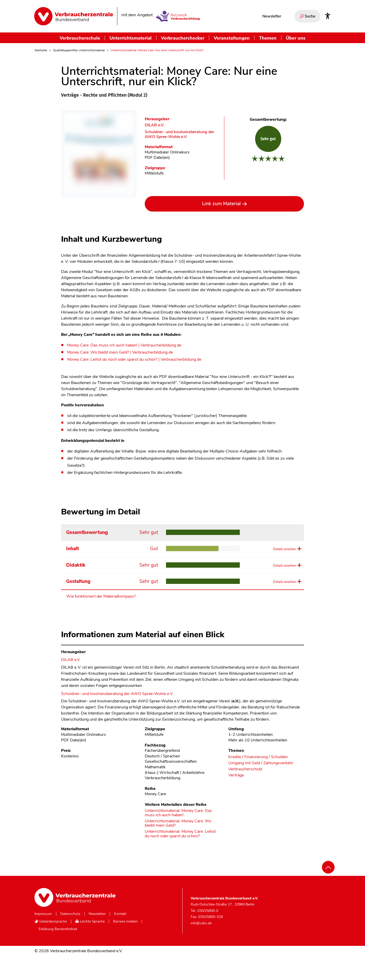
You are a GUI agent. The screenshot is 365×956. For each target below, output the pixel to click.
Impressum (43, 914)
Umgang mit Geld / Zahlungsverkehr (260, 763)
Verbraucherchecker (182, 38)
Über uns (295, 38)
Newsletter (271, 16)
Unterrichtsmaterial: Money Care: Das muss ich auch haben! (178, 813)
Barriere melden (125, 921)
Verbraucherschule (80, 38)
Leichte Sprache (90, 921)
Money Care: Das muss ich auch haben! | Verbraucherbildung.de (124, 345)
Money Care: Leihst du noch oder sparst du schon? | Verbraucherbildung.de (134, 359)
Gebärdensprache (50, 921)
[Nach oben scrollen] (328, 867)
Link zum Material (221, 203)
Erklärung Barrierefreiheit (58, 929)
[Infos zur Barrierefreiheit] (327, 16)
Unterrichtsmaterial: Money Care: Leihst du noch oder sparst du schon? (180, 833)
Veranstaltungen (232, 38)
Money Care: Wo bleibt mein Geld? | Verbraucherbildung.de (120, 352)
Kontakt (120, 914)
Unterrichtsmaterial (131, 38)
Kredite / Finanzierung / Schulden (258, 757)
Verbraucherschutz (245, 769)
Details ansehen (283, 549)
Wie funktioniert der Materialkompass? (101, 596)
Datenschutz (70, 914)
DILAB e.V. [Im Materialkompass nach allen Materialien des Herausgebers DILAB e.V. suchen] (154, 125)
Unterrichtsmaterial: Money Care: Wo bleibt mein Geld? (178, 823)
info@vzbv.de (201, 923)
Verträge (236, 775)
